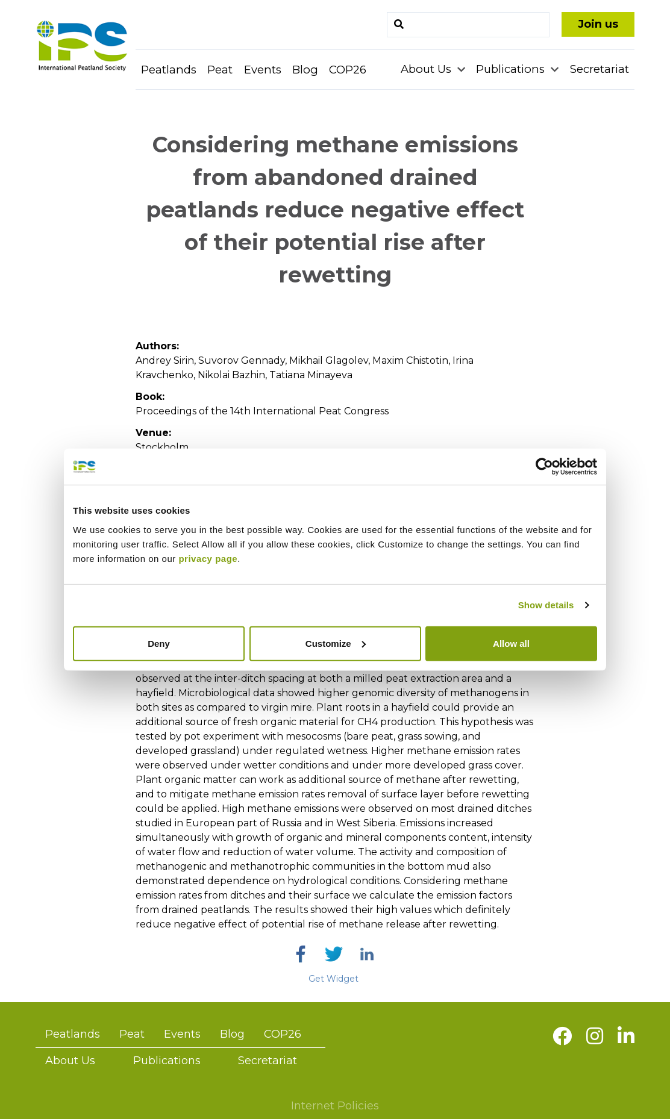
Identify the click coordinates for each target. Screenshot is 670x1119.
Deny (159, 643)
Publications (512, 69)
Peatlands (168, 69)
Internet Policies (335, 1105)
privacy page (207, 558)
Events (262, 69)
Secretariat (599, 69)
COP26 (347, 69)
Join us (598, 24)
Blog (305, 69)
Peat (220, 69)
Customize (335, 643)
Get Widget (333, 978)
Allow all (511, 643)
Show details (546, 605)
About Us (427, 69)
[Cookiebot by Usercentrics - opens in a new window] (544, 467)
